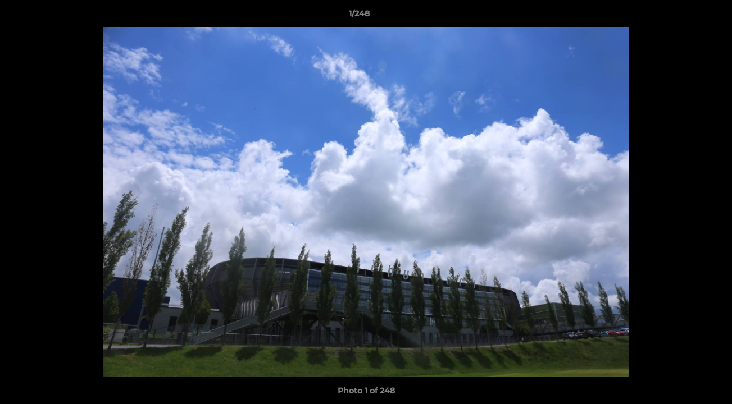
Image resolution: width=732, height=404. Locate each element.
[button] (685, 16)
